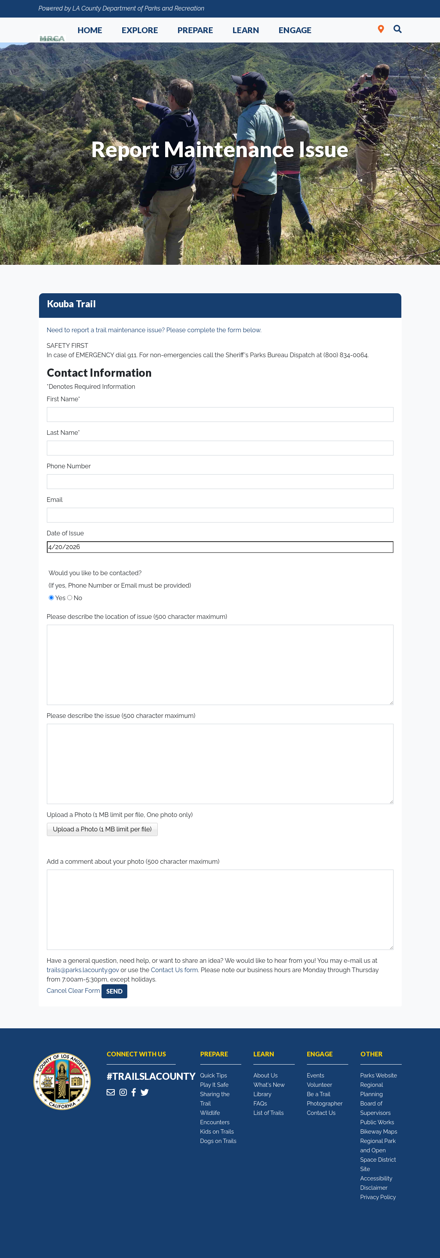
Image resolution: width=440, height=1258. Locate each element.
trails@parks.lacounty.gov (83, 970)
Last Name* (63, 432)
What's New (269, 1084)
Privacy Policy (378, 1197)
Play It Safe (214, 1084)
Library (262, 1094)
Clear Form (85, 991)
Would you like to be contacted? (95, 573)
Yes (60, 598)
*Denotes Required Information (91, 386)
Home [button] (90, 30)
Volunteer (319, 1084)
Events (315, 1075)
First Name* (63, 399)
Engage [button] (295, 30)
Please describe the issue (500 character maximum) (121, 715)
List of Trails (268, 1112)
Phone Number (69, 466)
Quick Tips (213, 1075)
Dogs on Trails (218, 1141)
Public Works (377, 1122)
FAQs (260, 1103)
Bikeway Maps (378, 1131)
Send (114, 991)
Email (55, 499)
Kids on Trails (217, 1131)
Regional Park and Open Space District (378, 1150)
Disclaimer (374, 1187)
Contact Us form (174, 970)
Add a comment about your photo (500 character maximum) (133, 861)
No (78, 598)
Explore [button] (140, 30)
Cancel (57, 991)
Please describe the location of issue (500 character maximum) (137, 616)
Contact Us (321, 1112)
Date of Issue (65, 533)
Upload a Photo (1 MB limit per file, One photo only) (120, 815)
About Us (265, 1075)
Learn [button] (246, 30)
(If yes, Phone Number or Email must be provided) (120, 585)
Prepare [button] (195, 30)
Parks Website (378, 1075)
